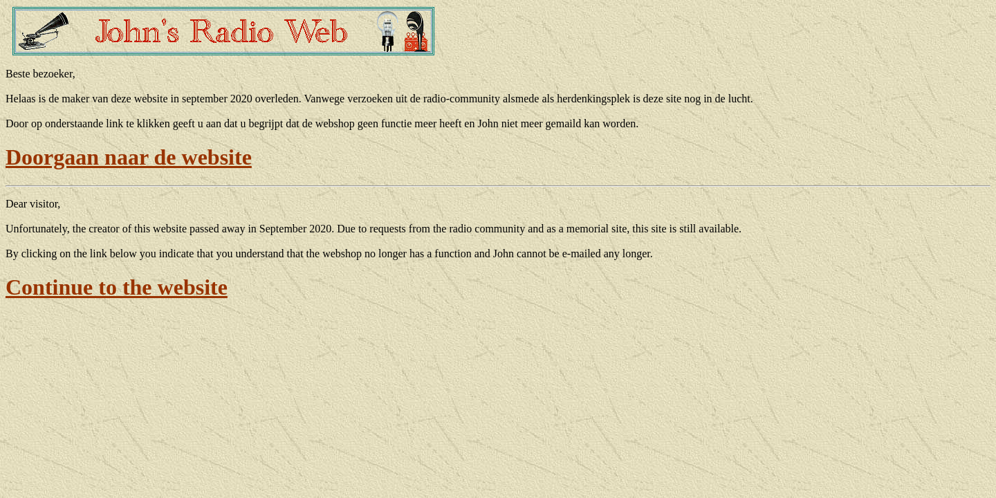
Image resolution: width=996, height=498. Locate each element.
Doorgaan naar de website (129, 157)
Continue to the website (117, 287)
